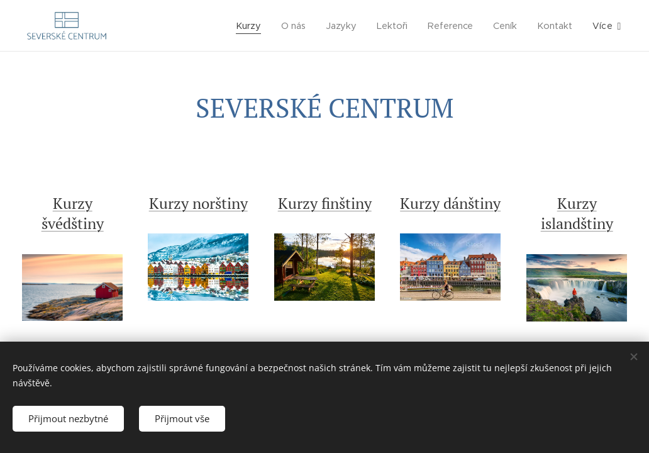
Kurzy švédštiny (73, 213)
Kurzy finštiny (324, 203)
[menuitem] (250, 26)
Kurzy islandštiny (576, 213)
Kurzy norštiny (198, 203)
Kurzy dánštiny (450, 203)
